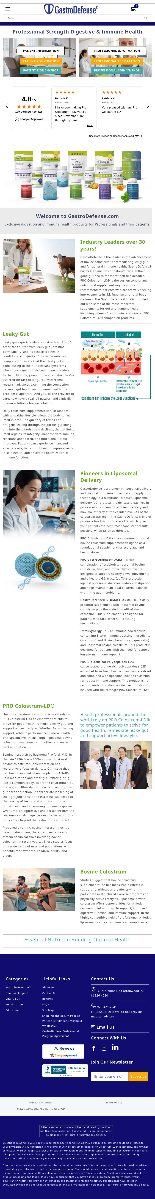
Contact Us (49, 993)
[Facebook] (95, 1049)
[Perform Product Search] (146, 18)
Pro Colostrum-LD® (18, 987)
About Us (48, 987)
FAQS (45, 1004)
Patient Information (41, 51)
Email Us (105, 1027)
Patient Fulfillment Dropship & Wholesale (62, 1023)
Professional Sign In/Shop (117, 70)
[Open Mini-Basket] (134, 9)
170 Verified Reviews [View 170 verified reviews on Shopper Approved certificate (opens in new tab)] (29, 111)
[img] (29, 106)
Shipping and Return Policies (61, 1015)
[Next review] (148, 106)
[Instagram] (105, 1049)
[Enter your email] (110, 1076)
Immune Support (17, 993)
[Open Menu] (8, 9)
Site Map (48, 1010)
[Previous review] (7, 106)
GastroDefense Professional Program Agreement (60, 1033)
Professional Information (117, 51)
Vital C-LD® (13, 998)
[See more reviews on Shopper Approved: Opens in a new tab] (111, 136)
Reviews (47, 998)
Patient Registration (41, 61)
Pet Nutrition (14, 1004)
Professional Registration (117, 61)
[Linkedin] (116, 1049)
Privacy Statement (40, 1102)
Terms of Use (114, 1102)
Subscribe (138, 1076)
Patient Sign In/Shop (41, 70)
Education (12, 1010)
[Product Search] (71, 18)
